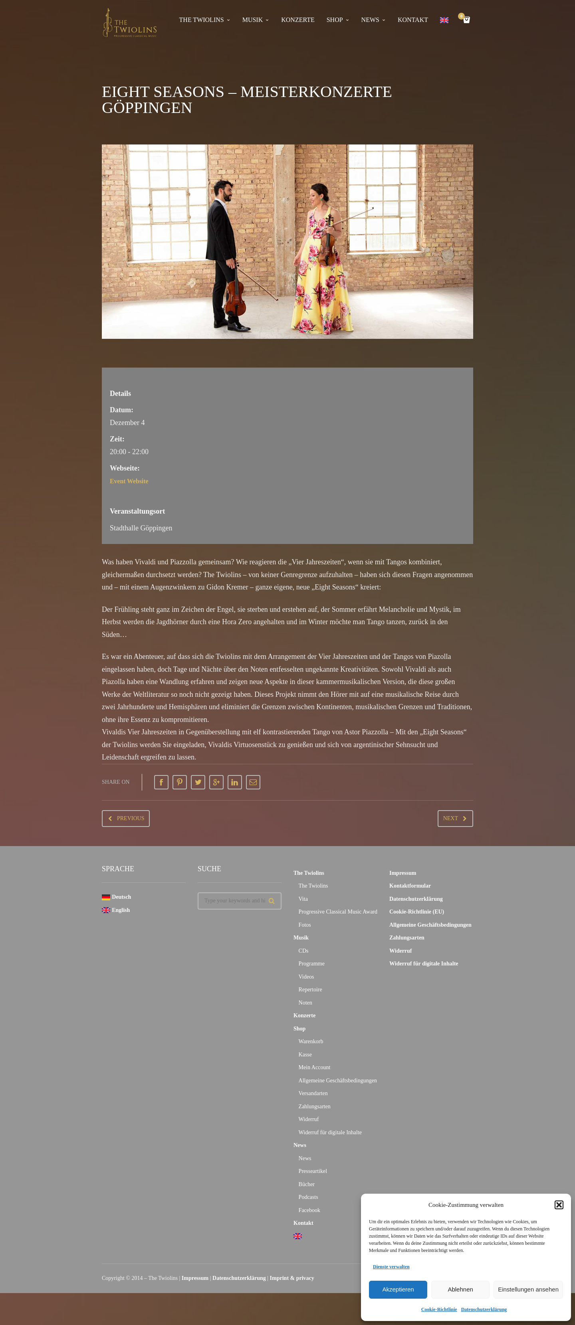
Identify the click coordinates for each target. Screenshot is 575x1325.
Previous (130, 818)
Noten (305, 1003)
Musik (252, 19)
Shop (335, 19)
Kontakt (413, 19)
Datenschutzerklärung (484, 1309)
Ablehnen (460, 1289)
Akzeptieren (398, 1289)
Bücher (307, 1184)
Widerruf (309, 1119)
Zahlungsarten (315, 1106)
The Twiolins (201, 19)
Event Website (132, 481)
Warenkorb (311, 1041)
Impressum (402, 873)
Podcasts (308, 1197)
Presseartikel (313, 1171)
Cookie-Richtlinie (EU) (416, 912)
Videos (306, 977)
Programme (312, 964)
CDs (304, 951)
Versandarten (313, 1093)
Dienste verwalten (391, 1267)
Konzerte (297, 19)
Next (450, 818)
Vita (303, 899)
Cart (462, 17)
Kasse (305, 1055)
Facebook (309, 1210)
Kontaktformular (410, 886)
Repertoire (310, 990)
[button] (559, 1205)
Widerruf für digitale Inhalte (330, 1132)
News (370, 19)
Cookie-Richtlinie (439, 1309)
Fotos (305, 925)
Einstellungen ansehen (528, 1289)
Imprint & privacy (292, 1278)
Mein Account (315, 1067)
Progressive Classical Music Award (338, 912)
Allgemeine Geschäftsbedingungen (338, 1081)
